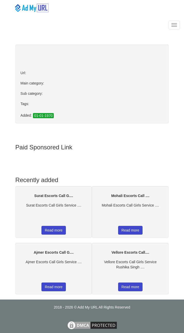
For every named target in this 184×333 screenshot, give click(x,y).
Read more (54, 230)
